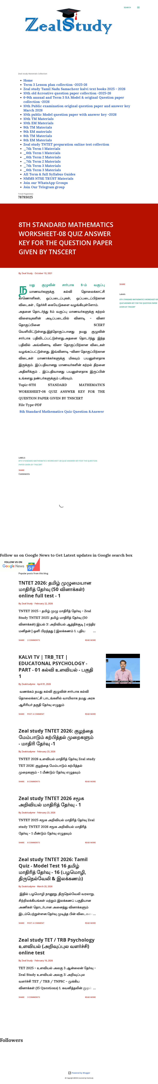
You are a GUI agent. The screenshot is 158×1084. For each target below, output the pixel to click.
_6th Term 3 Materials (42, 170)
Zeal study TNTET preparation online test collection (66, 144)
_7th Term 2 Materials (42, 161)
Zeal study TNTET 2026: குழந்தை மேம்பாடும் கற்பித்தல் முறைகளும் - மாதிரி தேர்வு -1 (56, 737)
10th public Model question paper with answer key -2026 (70, 114)
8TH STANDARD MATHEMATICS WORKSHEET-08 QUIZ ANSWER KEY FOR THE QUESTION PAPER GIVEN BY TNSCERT (138, 303)
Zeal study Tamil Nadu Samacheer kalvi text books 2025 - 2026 (74, 89)
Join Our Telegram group (44, 187)
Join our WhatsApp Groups (45, 183)
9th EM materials (37, 131)
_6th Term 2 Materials (42, 157)
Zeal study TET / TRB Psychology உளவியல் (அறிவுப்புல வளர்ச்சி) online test (56, 946)
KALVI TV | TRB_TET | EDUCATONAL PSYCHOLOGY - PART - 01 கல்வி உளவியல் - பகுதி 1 (56, 666)
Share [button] (122, 284)
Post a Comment (35, 714)
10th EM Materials (38, 123)
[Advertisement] (79, 53)
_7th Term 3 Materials (42, 166)
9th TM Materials (37, 127)
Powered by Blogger (79, 1073)
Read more (90, 640)
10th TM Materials (38, 119)
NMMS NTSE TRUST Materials (48, 178)
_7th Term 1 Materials (41, 149)
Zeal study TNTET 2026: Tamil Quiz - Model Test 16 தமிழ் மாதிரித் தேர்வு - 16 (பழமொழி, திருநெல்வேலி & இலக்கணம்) (53, 869)
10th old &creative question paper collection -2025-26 (67, 93)
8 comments (33, 781)
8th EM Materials (37, 140)
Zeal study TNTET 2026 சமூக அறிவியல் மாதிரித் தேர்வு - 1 (51, 801)
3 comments (33, 997)
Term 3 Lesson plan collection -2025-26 (55, 85)
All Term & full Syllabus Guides (49, 174)
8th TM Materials (37, 136)
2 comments (33, 640)
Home (28, 80)
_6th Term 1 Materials (41, 153)
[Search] (127, 7)
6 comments (33, 842)
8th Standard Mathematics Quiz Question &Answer (62, 411)
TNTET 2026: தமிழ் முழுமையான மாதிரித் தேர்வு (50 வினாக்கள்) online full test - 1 (55, 589)
